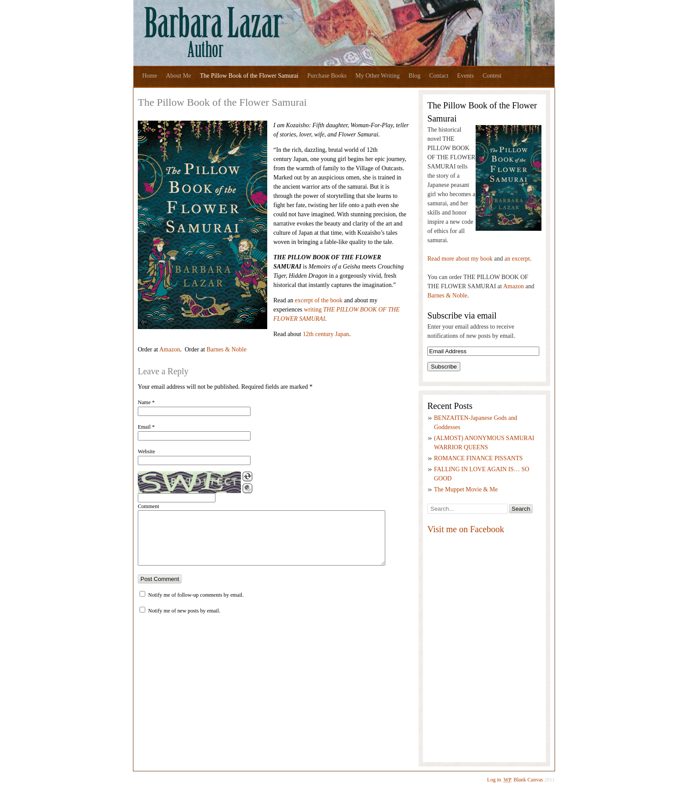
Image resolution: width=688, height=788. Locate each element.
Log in (494, 780)
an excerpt (517, 258)
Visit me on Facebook (465, 529)
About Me (178, 75)
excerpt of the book (318, 300)
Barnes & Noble (227, 349)
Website (146, 451)
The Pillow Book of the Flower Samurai (249, 75)
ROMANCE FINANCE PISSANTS (478, 458)
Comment (148, 506)
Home (149, 75)
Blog (414, 75)
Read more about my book (460, 258)
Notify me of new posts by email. (184, 621)
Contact (438, 75)
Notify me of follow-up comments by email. (196, 605)
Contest (492, 75)
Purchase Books (327, 75)
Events (465, 75)
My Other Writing (377, 75)
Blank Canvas (528, 780)
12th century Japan (326, 334)
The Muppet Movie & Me (466, 489)
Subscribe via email (462, 315)
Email (146, 427)
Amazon (169, 349)
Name (146, 402)
